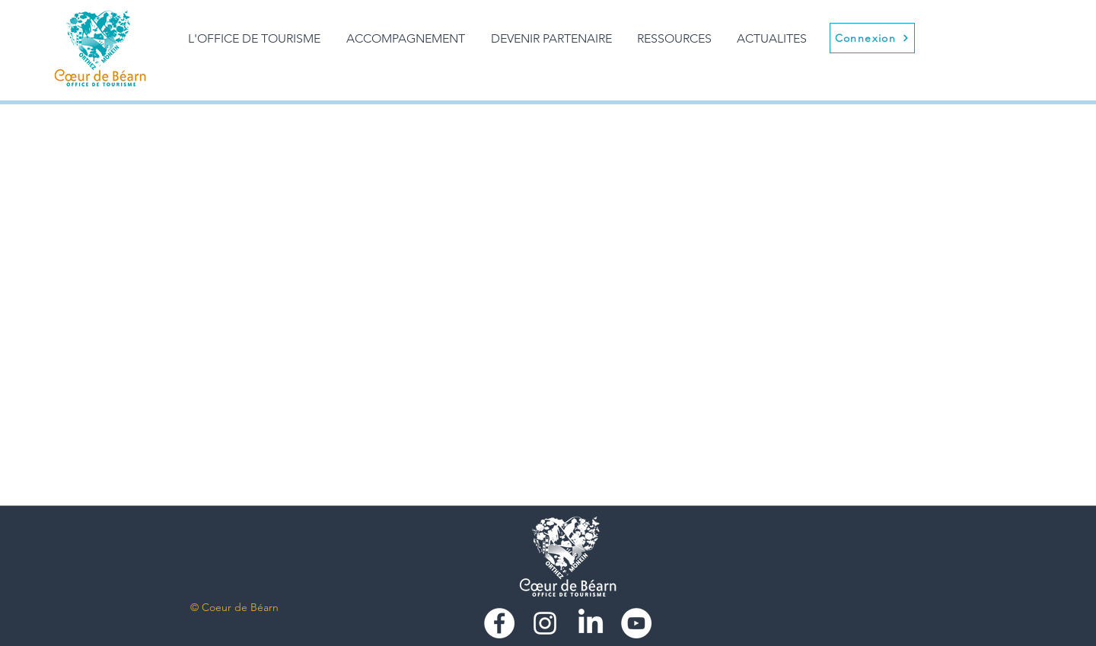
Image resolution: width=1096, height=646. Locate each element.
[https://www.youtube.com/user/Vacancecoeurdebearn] (636, 623)
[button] (405, 38)
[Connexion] (872, 38)
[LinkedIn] (590, 623)
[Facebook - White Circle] (499, 623)
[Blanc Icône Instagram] (545, 623)
